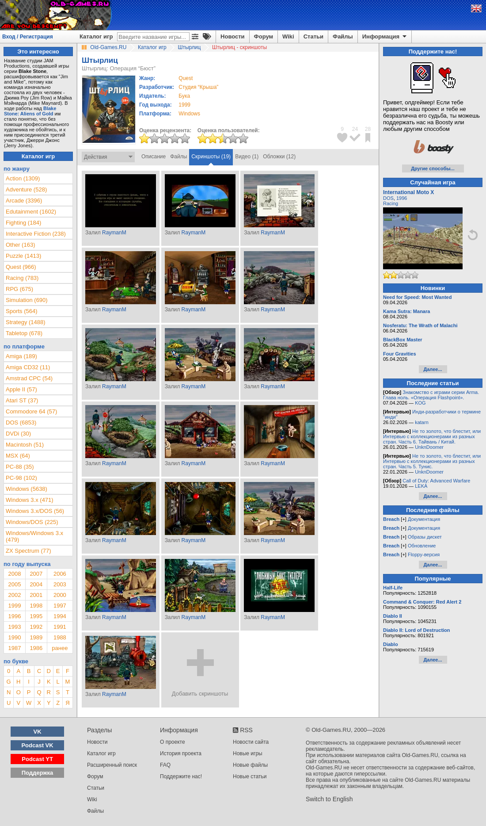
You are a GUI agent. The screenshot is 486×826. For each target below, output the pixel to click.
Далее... (432, 369)
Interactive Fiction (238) (36, 233)
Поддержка (37, 772)
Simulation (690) (27, 300)
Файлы (343, 36)
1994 (59, 616)
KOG (420, 402)
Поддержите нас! (181, 776)
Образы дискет (425, 536)
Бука (184, 96)
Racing (390, 203)
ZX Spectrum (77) (28, 550)
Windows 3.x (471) (29, 500)
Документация (424, 519)
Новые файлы (250, 765)
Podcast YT (37, 759)
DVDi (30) (18, 433)
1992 (36, 626)
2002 (14, 595)
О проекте (172, 742)
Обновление (422, 545)
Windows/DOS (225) (32, 522)
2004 (36, 584)
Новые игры (247, 753)
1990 (14, 637)
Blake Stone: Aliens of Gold (30, 111)
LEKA (421, 486)
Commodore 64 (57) (31, 411)
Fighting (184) (23, 222)
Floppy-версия (424, 554)
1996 (14, 616)
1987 (14, 648)
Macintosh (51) (25, 444)
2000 (59, 595)
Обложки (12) (279, 156)
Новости (232, 36)
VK (38, 731)
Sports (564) (22, 311)
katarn (422, 422)
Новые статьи (250, 776)
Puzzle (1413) (23, 255)
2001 (36, 595)
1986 (36, 648)
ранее (60, 648)
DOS (388, 198)
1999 (184, 105)
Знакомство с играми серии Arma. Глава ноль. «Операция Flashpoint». (431, 395)
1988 (59, 637)
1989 (36, 637)
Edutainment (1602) (31, 211)
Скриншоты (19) (211, 156)
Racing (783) (22, 278)
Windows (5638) (26, 489)
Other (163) (20, 244)
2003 (59, 584)
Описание (153, 156)
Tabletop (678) (24, 333)
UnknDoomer (429, 447)
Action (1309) (23, 178)
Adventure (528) (26, 189)
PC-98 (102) (21, 477)
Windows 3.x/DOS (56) (35, 511)
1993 (14, 626)
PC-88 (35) (20, 466)
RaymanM (114, 232)
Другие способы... (433, 168)
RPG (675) (19, 289)
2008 (14, 573)
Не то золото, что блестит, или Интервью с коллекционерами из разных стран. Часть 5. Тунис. (432, 461)
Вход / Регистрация (27, 37)
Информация (385, 36)
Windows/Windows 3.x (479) (34, 536)
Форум (263, 36)
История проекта (180, 753)
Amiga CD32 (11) (28, 367)
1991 (59, 626)
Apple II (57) (21, 389)
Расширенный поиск (112, 765)
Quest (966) (21, 267)
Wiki (288, 36)
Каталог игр (96, 36)
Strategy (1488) (26, 322)
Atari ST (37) (22, 400)
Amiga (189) (21, 356)
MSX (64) (18, 455)
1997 (59, 605)
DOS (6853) (21, 422)
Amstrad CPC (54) (29, 378)
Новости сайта (251, 742)
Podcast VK (37, 745)
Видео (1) (246, 156)
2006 (59, 573)
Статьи (313, 36)
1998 (36, 605)
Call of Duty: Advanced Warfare (436, 480)
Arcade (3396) (24, 200)
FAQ (165, 765)
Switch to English (329, 799)
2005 (14, 584)
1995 (36, 616)
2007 (36, 573)
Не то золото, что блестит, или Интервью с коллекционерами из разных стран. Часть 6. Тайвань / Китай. (432, 436)
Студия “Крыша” (198, 87)
